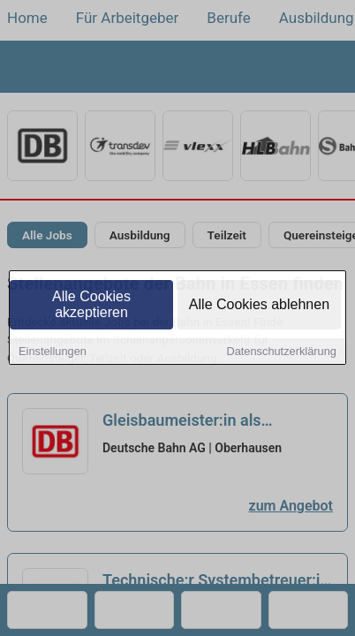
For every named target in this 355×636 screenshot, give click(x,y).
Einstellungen (53, 352)
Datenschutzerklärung (281, 352)
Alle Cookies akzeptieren (91, 305)
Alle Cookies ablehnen (259, 305)
